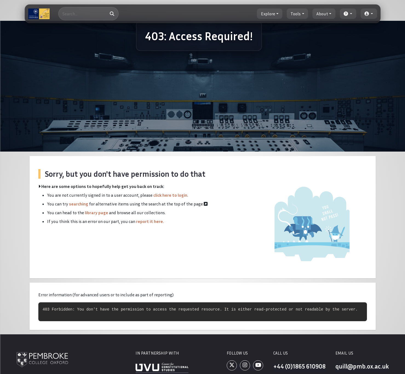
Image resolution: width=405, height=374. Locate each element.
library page (96, 212)
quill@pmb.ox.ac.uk (362, 366)
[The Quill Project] (39, 14)
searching (78, 204)
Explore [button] (268, 13)
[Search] (88, 13)
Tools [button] (296, 13)
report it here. (150, 221)
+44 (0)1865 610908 (299, 366)
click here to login (170, 195)
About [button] (322, 13)
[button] (348, 13)
